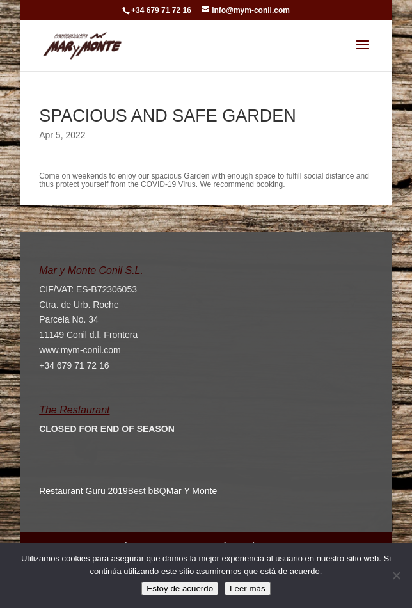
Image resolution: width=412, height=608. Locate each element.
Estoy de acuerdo (180, 588)
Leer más (247, 588)
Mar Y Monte (192, 491)
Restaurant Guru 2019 (83, 491)
